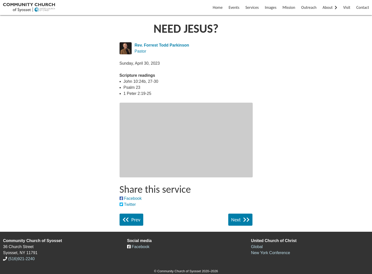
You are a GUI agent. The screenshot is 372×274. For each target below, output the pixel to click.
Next (240, 220)
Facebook (133, 198)
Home (217, 7)
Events (234, 7)
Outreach (309, 7)
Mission (288, 7)
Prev (131, 220)
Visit (346, 7)
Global (257, 247)
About (330, 7)
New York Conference (270, 253)
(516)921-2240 (21, 259)
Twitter (130, 204)
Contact (362, 7)
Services (252, 7)
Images (270, 7)
